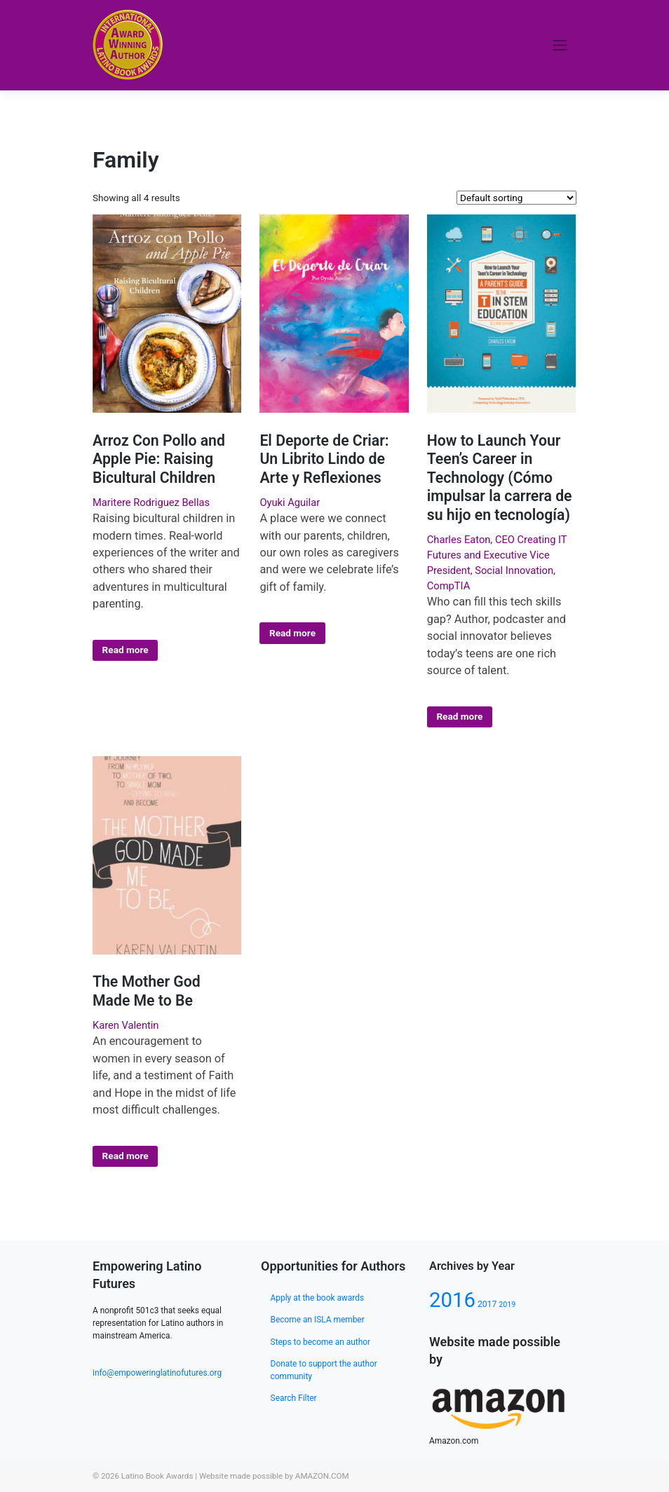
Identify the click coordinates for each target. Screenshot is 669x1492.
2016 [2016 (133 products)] (452, 1300)
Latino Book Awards (157, 1476)
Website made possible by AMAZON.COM (274, 1476)
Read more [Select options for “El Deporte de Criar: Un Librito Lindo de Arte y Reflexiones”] (292, 632)
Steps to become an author (320, 1342)
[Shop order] (516, 198)
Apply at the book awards (317, 1298)
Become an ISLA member (318, 1320)
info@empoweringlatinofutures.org (157, 1373)
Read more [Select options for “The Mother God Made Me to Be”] (125, 1155)
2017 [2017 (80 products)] (487, 1304)
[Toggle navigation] (560, 45)
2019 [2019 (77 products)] (507, 1304)
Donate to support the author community (324, 1370)
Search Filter (294, 1398)
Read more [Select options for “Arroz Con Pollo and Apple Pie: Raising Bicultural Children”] (125, 649)
